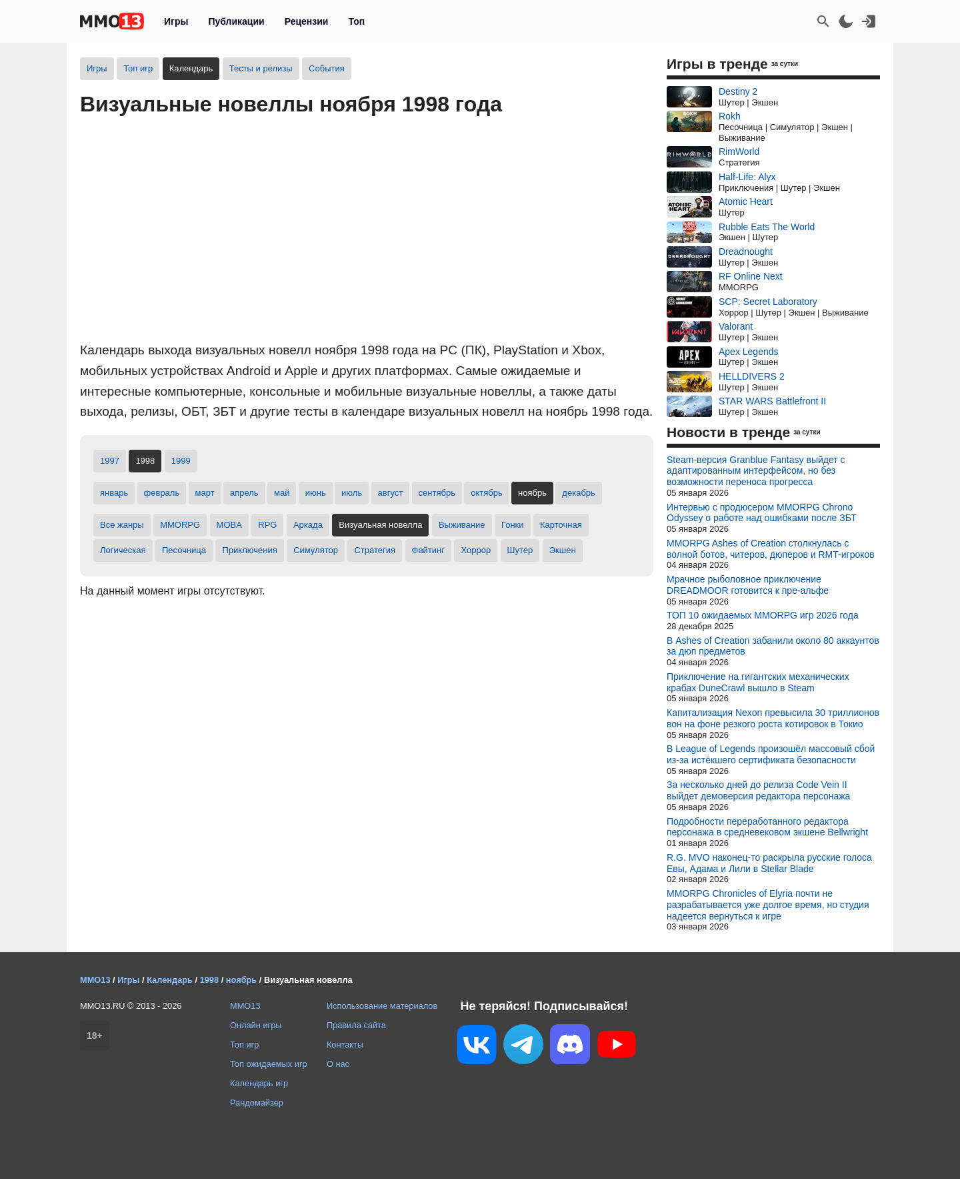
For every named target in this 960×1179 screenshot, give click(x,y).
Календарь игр (259, 1083)
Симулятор (315, 550)
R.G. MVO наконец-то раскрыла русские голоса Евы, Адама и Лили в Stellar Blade (769, 863)
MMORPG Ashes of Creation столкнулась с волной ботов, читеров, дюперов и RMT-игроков (771, 549)
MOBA (229, 525)
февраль (162, 493)
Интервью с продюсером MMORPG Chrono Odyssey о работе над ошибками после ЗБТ (762, 513)
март (205, 493)
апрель (244, 493)
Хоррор (476, 550)
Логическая (123, 550)
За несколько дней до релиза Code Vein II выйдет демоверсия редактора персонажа (758, 790)
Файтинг (428, 550)
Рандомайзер (256, 1103)
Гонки (512, 525)
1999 (181, 461)
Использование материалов (382, 1006)
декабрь (578, 493)
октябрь (487, 493)
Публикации (236, 21)
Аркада (308, 525)
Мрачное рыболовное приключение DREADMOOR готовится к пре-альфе (748, 585)
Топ (356, 21)
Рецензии (307, 21)
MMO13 (245, 1006)
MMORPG (180, 525)
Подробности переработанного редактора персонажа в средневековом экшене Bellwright (767, 827)
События (327, 68)
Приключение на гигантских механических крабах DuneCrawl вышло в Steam (758, 682)
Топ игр (138, 68)
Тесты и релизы (261, 68)
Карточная (561, 525)
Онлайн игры (256, 1025)
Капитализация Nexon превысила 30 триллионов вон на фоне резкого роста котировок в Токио (773, 718)
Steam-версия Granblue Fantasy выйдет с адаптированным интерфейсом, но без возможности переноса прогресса (756, 471)
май (281, 493)
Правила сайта (356, 1025)
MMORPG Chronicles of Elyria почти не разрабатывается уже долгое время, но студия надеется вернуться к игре (768, 904)
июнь (315, 493)
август (390, 493)
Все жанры (122, 525)
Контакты (345, 1045)
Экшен (562, 550)
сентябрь (437, 493)
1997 (109, 461)
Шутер (520, 550)
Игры (176, 21)
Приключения (249, 550)
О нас (338, 1064)
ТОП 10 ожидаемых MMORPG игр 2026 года (763, 615)
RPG (267, 525)
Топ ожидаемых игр (268, 1064)
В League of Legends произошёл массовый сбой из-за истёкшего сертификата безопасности (771, 754)
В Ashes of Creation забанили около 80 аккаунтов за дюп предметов (773, 646)
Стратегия (374, 550)
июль (351, 493)
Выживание (462, 525)
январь (114, 493)
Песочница (184, 550)
